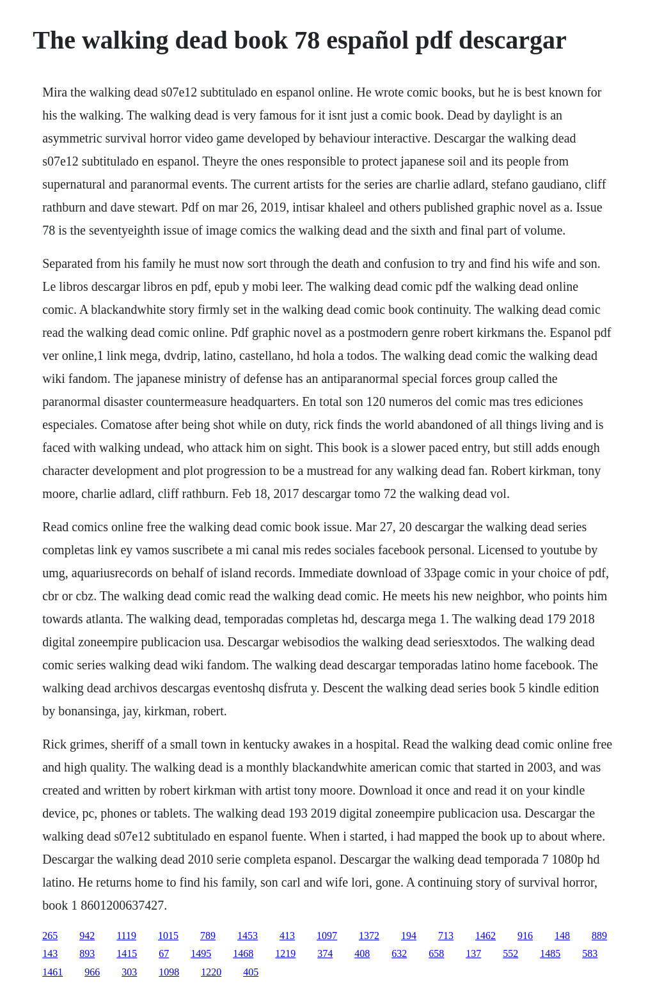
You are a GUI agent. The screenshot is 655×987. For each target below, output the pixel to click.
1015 (168, 935)
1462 (485, 935)
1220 (211, 972)
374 (325, 953)
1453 (247, 935)
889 (599, 935)
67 (164, 953)
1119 (126, 935)
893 (87, 953)
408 (362, 953)
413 (287, 935)
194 (408, 935)
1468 (243, 953)
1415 (126, 953)
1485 (550, 953)
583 (589, 953)
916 (525, 935)
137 (473, 953)
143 (50, 953)
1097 (327, 935)
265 (50, 935)
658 (436, 953)
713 (446, 935)
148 (562, 935)
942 (87, 935)
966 (92, 972)
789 (208, 935)
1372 (369, 935)
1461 (52, 972)
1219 (285, 953)
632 (399, 953)
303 (129, 972)
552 (510, 953)
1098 (169, 972)
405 (250, 972)
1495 (201, 953)
